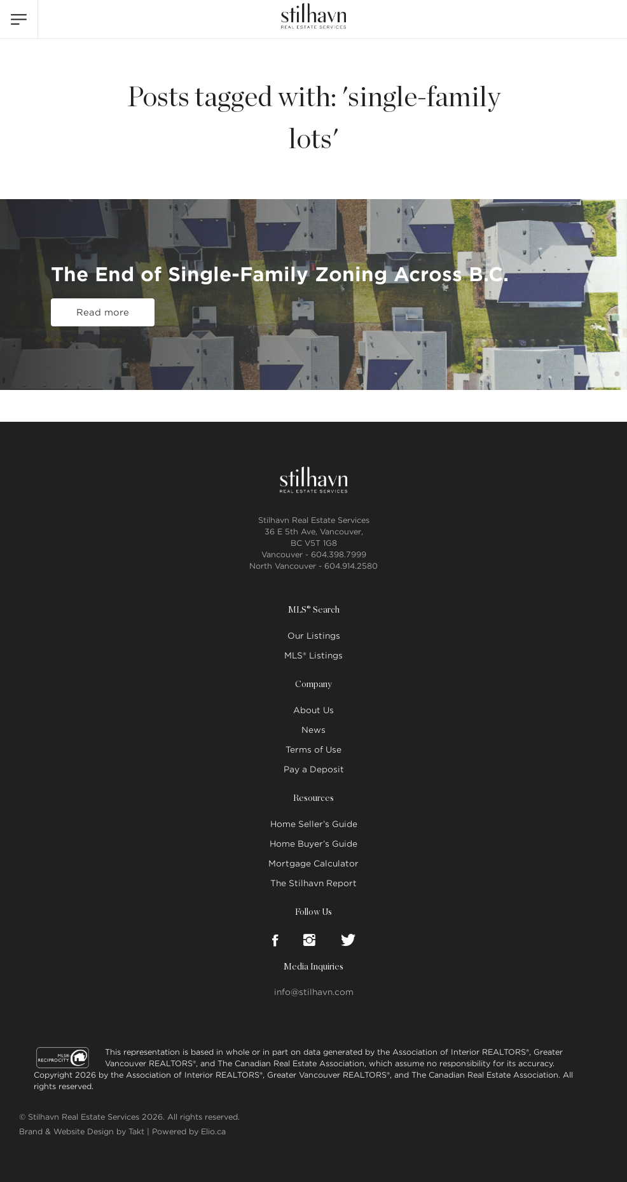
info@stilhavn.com (314, 992)
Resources (313, 798)
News (313, 730)
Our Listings (313, 636)
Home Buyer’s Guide (313, 844)
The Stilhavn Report (313, 883)
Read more (102, 312)
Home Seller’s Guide (313, 824)
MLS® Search (314, 610)
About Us (313, 710)
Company (313, 684)
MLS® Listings (313, 655)
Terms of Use (313, 749)
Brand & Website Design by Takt (81, 1131)
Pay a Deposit (314, 769)
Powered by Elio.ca (189, 1131)
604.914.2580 (351, 566)
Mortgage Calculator (313, 863)
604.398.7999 (338, 554)
